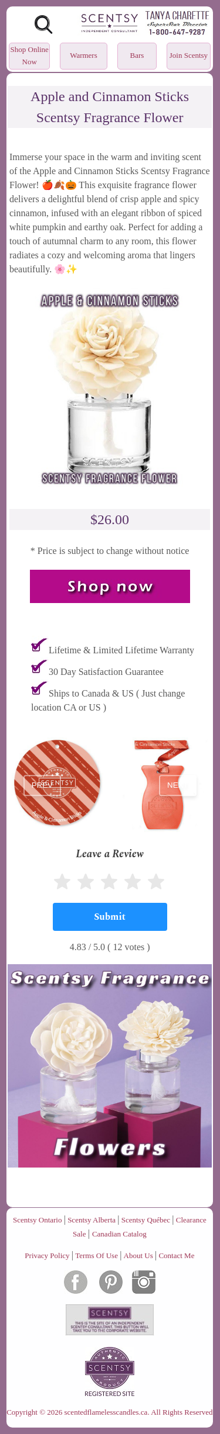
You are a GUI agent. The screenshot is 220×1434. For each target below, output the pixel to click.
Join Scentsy (189, 55)
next (177, 785)
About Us (138, 1255)
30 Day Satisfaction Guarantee (106, 672)
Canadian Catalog (119, 1233)
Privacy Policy (47, 1255)
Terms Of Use (96, 1255)
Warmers (83, 55)
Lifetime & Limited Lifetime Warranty (121, 650)
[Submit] (110, 917)
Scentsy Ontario (37, 1219)
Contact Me (176, 1255)
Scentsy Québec (145, 1219)
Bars (137, 55)
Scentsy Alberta (91, 1219)
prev (42, 785)
